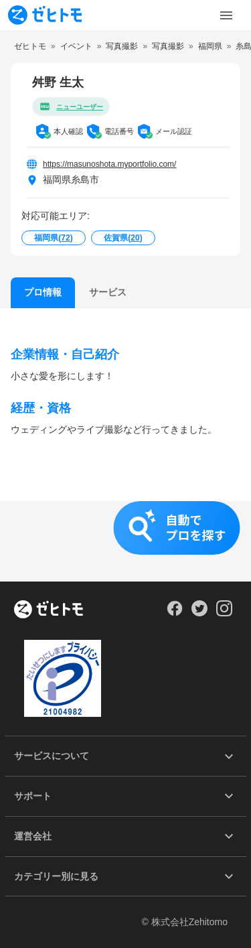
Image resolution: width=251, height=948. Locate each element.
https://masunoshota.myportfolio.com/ (109, 164)
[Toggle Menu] (226, 15)
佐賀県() (123, 238)
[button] (125, 541)
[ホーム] (48, 610)
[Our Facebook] (174, 613)
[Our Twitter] (199, 613)
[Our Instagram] (224, 613)
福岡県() (53, 238)
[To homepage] (45, 15)
